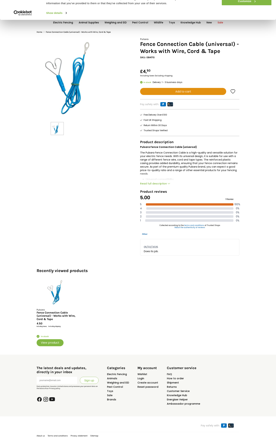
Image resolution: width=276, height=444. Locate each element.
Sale (109, 395)
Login (140, 378)
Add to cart (183, 92)
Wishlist (142, 374)
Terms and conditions (58, 436)
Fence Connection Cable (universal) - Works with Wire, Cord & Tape (56, 316)
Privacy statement (79, 436)
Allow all (246, 8)
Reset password (147, 387)
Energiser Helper (177, 399)
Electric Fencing (117, 374)
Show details (54, 30)
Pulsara (144, 39)
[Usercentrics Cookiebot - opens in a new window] (22, 31)
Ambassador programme (183, 403)
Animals (112, 378)
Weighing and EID (118, 382)
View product (50, 343)
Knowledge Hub (177, 395)
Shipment (173, 382)
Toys (110, 391)
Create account (147, 382)
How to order (175, 378)
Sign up (89, 380)
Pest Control (115, 387)
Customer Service (178, 391)
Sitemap (94, 436)
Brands (111, 399)
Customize (247, 19)
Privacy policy (54, 388)
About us (41, 436)
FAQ (169, 374)
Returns (172, 387)
